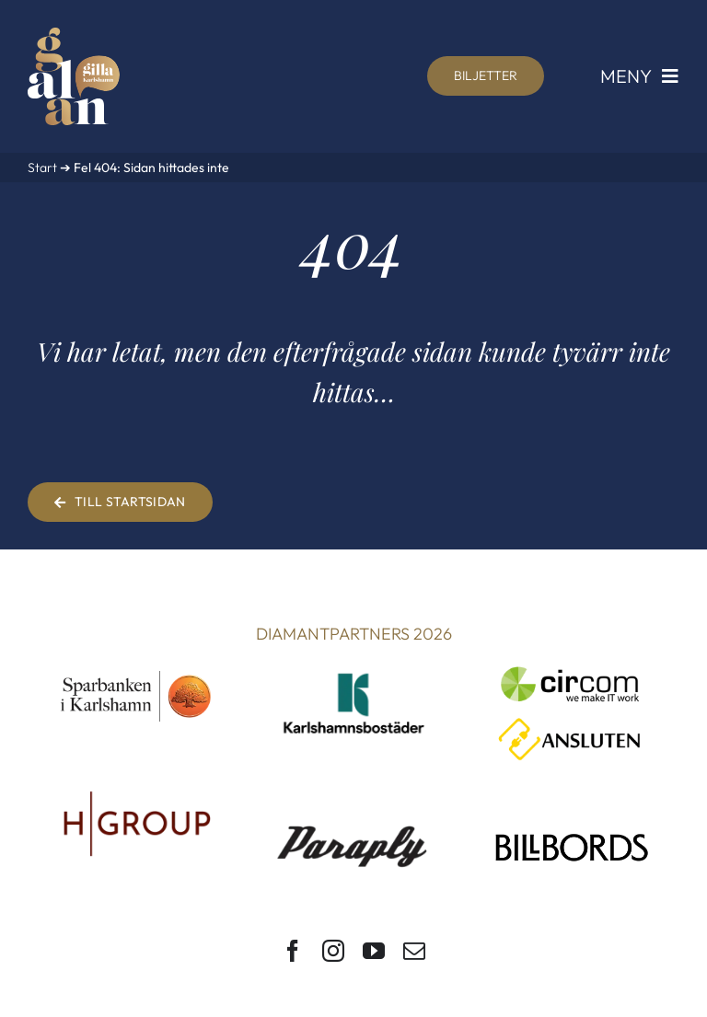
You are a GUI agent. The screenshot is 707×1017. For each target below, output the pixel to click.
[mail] (414, 951)
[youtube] (374, 951)
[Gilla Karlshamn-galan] (74, 35)
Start (42, 167)
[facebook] (293, 951)
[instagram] (333, 951)
